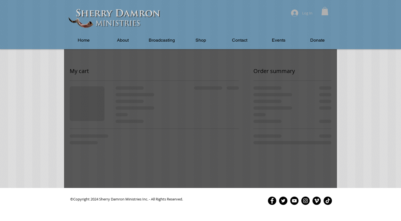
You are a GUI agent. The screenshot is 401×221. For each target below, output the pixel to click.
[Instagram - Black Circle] (305, 201)
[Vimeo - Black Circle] (316, 201)
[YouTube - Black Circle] (294, 201)
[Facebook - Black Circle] (272, 201)
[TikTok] (328, 201)
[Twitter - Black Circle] (283, 201)
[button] (324, 11)
